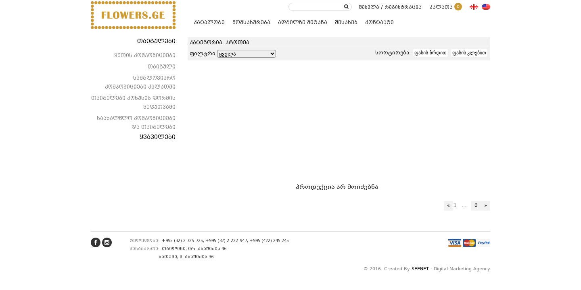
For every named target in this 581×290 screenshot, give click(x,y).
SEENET (420, 269)
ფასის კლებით (469, 53)
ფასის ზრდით (430, 53)
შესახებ (346, 22)
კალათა (446, 7)
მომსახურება (251, 22)
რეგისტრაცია (403, 7)
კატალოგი (209, 22)
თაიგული (162, 67)
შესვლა (369, 7)
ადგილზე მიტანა (302, 22)
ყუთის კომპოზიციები (145, 55)
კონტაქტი (379, 22)
